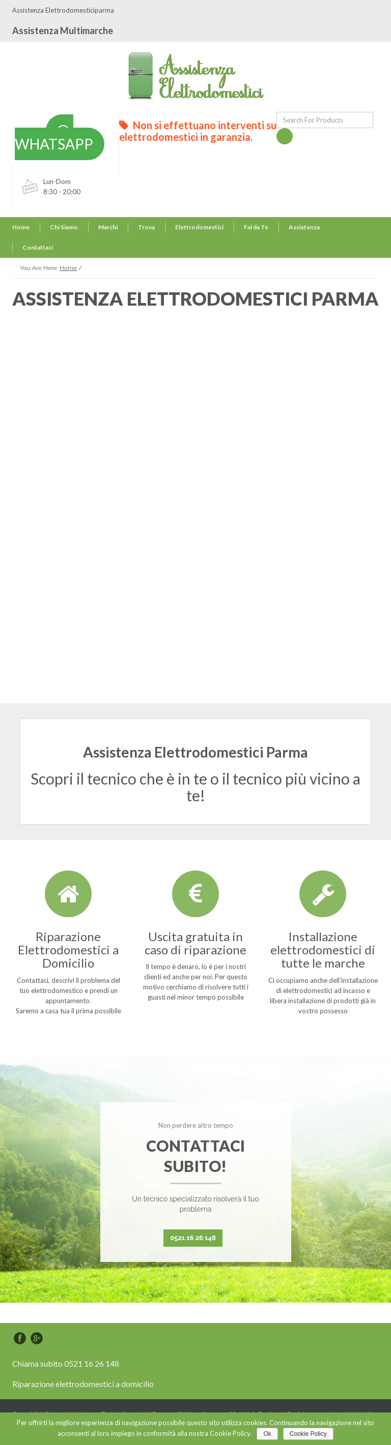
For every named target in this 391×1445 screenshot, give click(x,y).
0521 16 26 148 (193, 1238)
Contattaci (37, 247)
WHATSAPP (54, 138)
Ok (267, 1433)
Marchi (108, 227)
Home (21, 227)
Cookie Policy (308, 1433)
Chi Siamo (64, 227)
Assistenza (304, 227)
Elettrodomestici (199, 227)
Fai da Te (256, 227)
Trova (146, 227)
